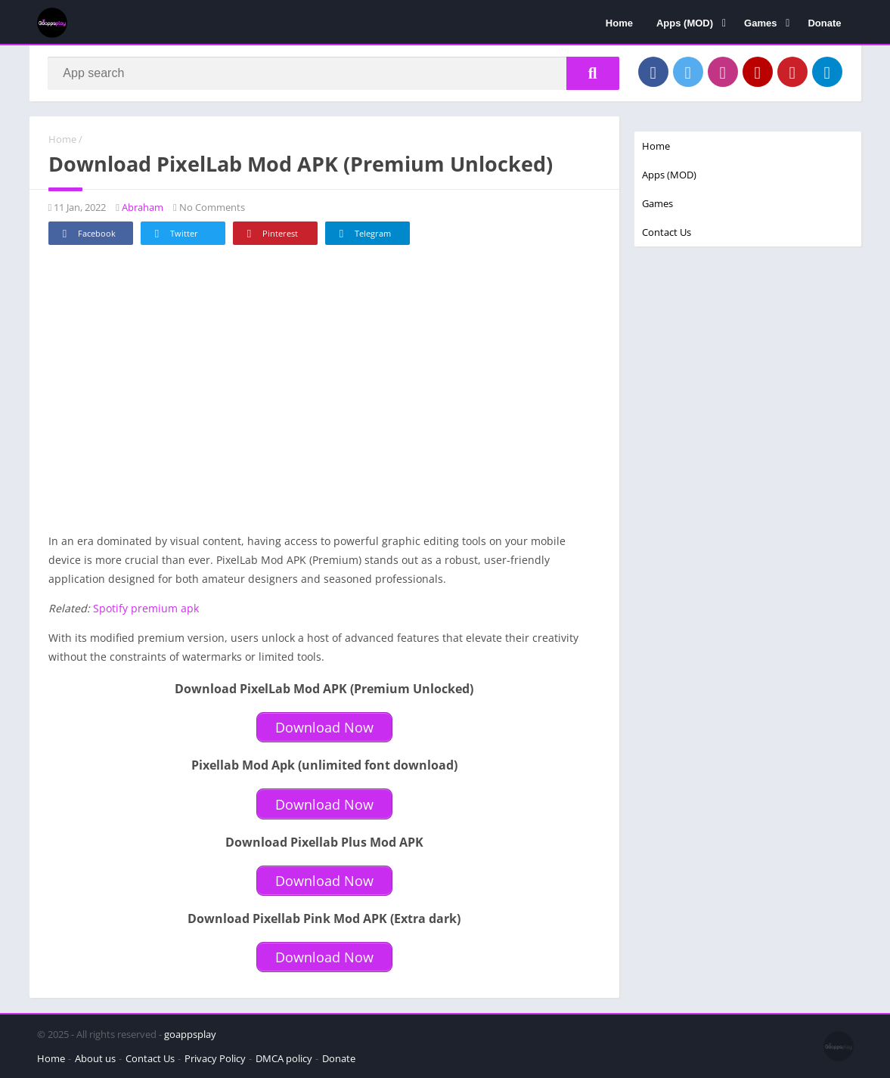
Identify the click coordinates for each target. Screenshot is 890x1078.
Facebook (86, 235)
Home (619, 23)
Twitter (174, 235)
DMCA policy (284, 1058)
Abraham (142, 208)
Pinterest (270, 235)
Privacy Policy (215, 1058)
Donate (824, 23)
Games (760, 23)
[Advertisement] (324, 397)
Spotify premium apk (146, 609)
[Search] (333, 73)
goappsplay (190, 1034)
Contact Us (666, 232)
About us (95, 1058)
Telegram (362, 235)
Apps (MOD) (684, 23)
